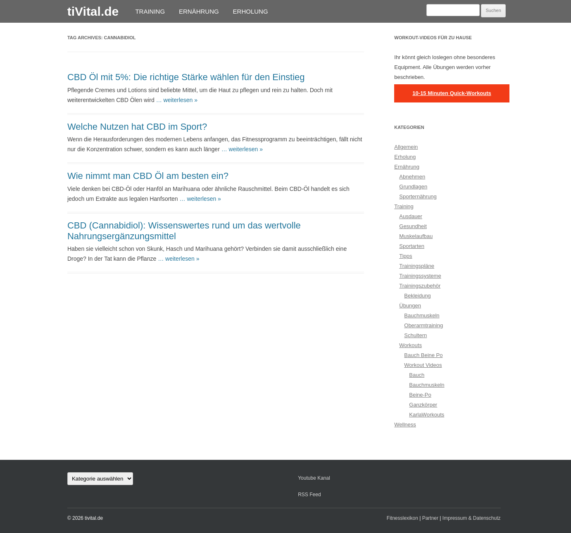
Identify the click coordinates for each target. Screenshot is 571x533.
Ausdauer (410, 216)
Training (150, 11)
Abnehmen (412, 177)
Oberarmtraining (423, 325)
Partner (430, 518)
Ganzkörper (423, 405)
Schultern (415, 335)
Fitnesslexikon (402, 518)
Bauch (416, 375)
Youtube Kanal (314, 478)
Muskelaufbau (416, 236)
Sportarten (411, 246)
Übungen (410, 305)
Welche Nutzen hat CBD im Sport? (137, 126)
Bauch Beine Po (423, 355)
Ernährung (199, 11)
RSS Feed (309, 494)
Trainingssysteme (420, 276)
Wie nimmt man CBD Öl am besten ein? (147, 176)
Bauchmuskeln (421, 315)
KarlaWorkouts (426, 415)
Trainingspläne (416, 266)
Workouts (410, 345)
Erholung (250, 11)
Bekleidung (417, 296)
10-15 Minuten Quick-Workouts (451, 93)
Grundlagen (413, 186)
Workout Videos (423, 365)
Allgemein (406, 147)
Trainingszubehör (419, 286)
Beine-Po (420, 395)
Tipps (405, 256)
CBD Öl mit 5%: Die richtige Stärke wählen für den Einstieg (186, 77)
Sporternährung (417, 196)
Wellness (405, 424)
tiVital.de (93, 11)
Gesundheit (413, 226)
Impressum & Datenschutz (472, 518)
